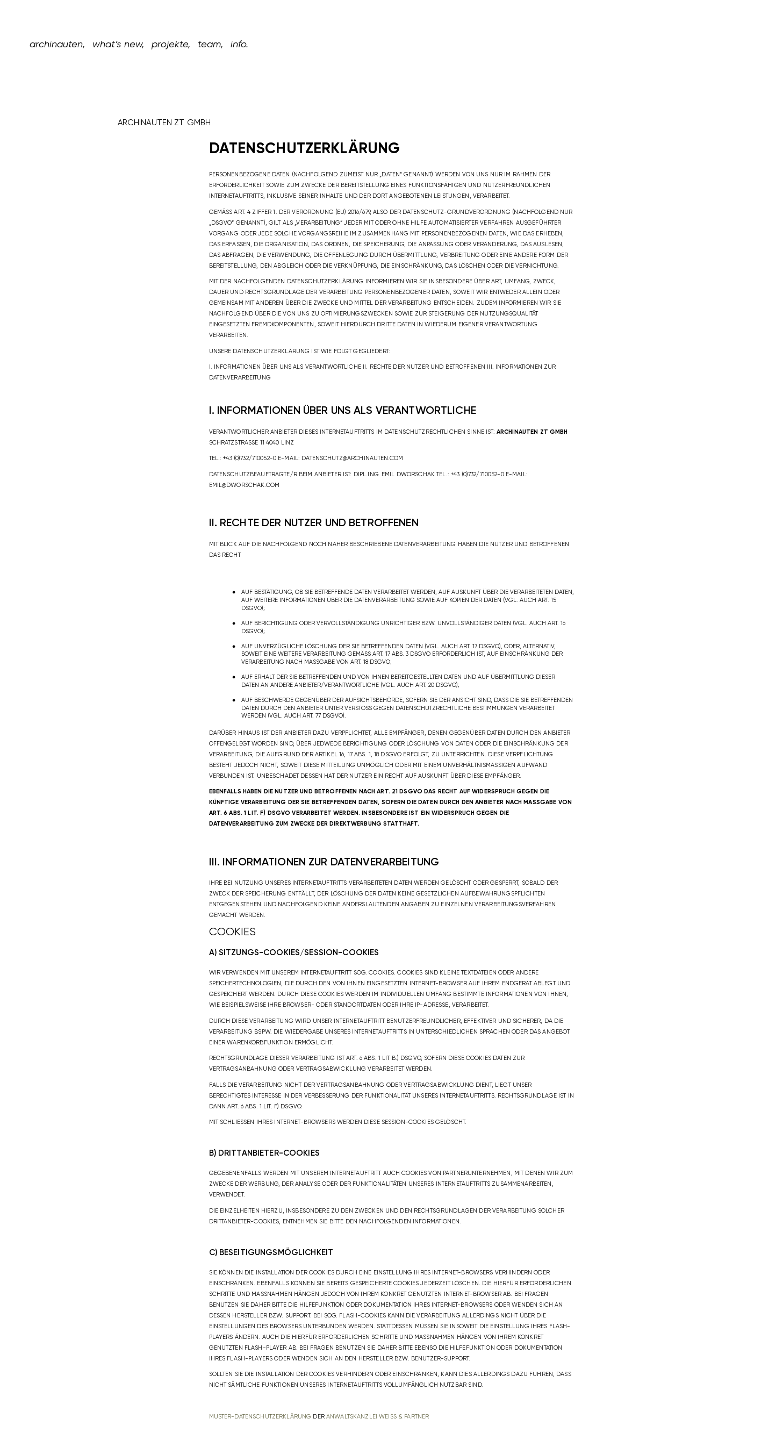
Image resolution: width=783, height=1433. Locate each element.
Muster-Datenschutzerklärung (260, 1416)
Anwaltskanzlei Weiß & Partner (377, 1416)
